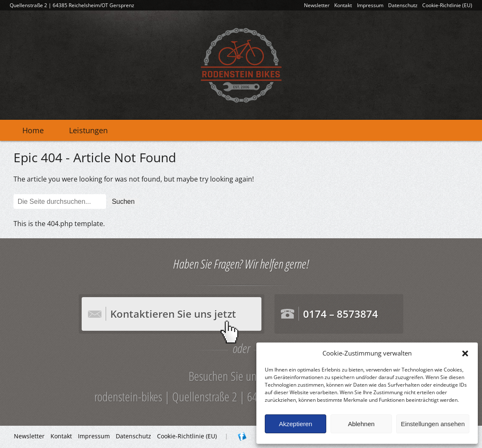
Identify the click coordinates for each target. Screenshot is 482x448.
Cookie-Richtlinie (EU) (447, 5)
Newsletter (317, 5)
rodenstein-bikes (241, 65)
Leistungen (88, 130)
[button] (465, 353)
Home (33, 130)
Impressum (370, 5)
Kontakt (343, 5)
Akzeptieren (295, 423)
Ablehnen (361, 423)
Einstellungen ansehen (433, 423)
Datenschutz (403, 5)
